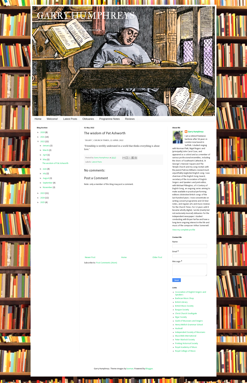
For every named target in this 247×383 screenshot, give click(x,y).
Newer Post (90, 257)
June (45, 169)
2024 (42, 198)
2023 (42, 193)
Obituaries (88, 119)
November (48, 187)
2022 (42, 141)
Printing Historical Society (186, 343)
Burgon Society (182, 310)
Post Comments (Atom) (106, 263)
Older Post (157, 257)
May (45, 159)
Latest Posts (70, 119)
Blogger (149, 369)
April (45, 155)
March (46, 150)
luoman (130, 369)
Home (38, 119)
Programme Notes (109, 119)
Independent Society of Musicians (190, 332)
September (48, 183)
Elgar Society (181, 317)
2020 (42, 132)
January (46, 146)
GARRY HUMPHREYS (86, 15)
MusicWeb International (185, 336)
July (44, 173)
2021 (42, 137)
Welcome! (52, 119)
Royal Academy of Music (186, 347)
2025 (42, 202)
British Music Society (184, 306)
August (46, 178)
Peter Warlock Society (185, 340)
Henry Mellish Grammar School (189, 325)
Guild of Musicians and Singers (189, 321)
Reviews (130, 119)
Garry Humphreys (196, 132)
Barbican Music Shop (184, 298)
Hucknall (179, 328)
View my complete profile (183, 230)
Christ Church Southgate (186, 313)
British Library (181, 302)
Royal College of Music (185, 351)
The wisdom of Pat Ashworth (55, 163)
